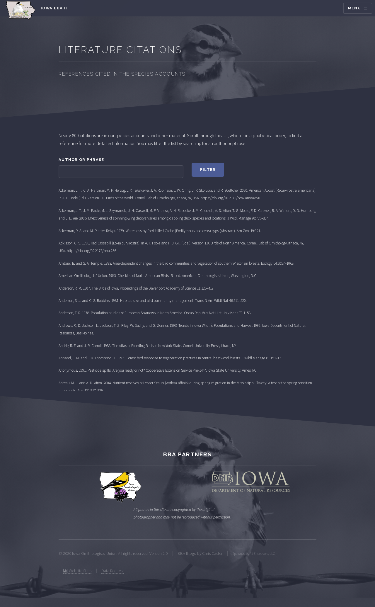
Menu (354, 8)
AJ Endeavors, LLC (262, 553)
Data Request (112, 570)
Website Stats (77, 570)
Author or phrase (81, 159)
